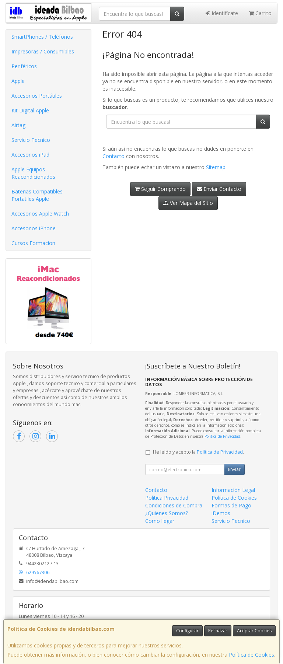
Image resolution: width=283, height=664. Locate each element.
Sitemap (216, 167)
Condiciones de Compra (173, 505)
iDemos (221, 513)
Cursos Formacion (33, 243)
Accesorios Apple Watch (40, 213)
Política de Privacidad (222, 436)
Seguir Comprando (160, 188)
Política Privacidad (166, 497)
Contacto (113, 156)
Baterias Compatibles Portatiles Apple (37, 195)
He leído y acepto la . (198, 452)
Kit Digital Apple (30, 110)
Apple (18, 80)
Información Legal (233, 489)
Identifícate (222, 13)
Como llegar (159, 520)
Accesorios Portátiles (36, 95)
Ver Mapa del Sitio (188, 202)
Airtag (18, 125)
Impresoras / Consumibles (42, 51)
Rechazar (217, 631)
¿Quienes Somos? (166, 513)
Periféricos (24, 66)
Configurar (187, 631)
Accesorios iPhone (33, 228)
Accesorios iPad (30, 154)
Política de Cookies (251, 654)
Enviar (234, 469)
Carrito (260, 13)
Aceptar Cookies (254, 631)
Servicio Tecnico (30, 139)
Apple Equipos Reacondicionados (33, 173)
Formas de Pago (231, 505)
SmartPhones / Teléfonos (42, 36)
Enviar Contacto (219, 188)
